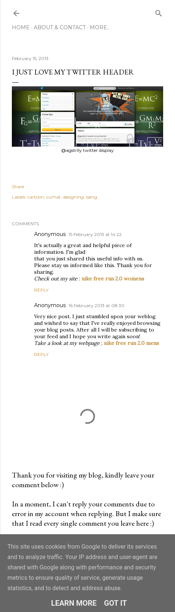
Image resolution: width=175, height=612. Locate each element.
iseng (91, 197)
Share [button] (18, 186)
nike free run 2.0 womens (113, 278)
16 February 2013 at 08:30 (97, 305)
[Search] (158, 11)
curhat (53, 197)
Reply (41, 290)
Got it (115, 603)
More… (100, 27)
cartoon (35, 197)
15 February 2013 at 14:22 (95, 234)
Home (21, 27)
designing (73, 197)
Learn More (74, 603)
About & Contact (60, 27)
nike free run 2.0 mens (131, 343)
